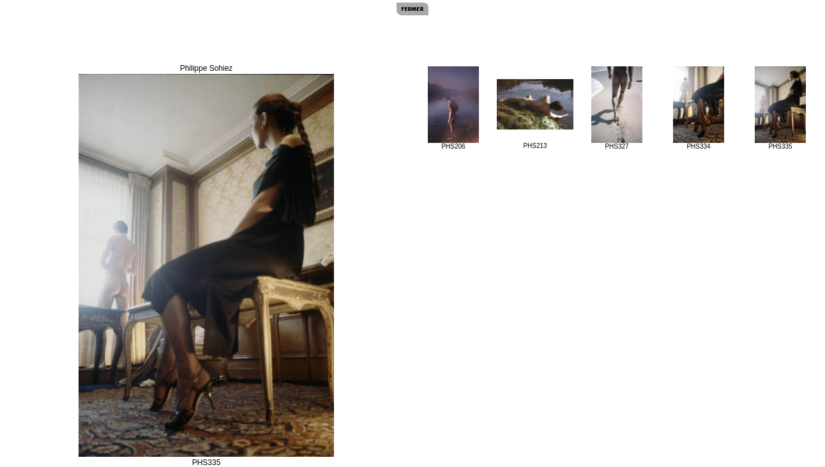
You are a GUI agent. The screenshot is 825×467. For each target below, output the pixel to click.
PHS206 (453, 108)
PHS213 (535, 114)
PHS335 (780, 108)
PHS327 (616, 108)
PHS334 (698, 108)
